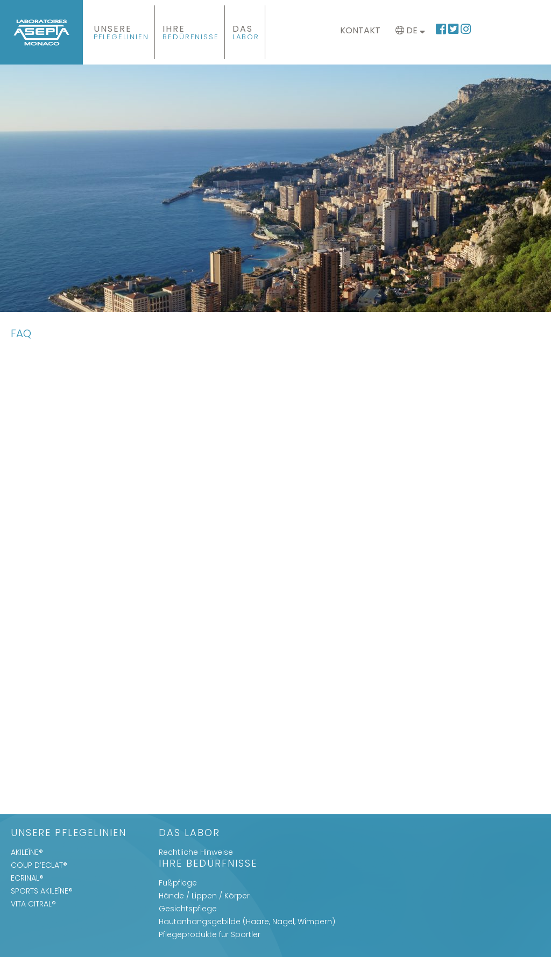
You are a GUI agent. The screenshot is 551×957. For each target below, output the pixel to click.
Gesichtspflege (188, 908)
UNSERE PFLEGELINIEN (68, 833)
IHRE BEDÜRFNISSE (208, 864)
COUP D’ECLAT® (39, 865)
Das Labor (189, 833)
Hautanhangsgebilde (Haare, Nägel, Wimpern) (247, 921)
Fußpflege (178, 882)
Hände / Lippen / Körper (204, 895)
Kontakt (360, 30)
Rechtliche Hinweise (196, 852)
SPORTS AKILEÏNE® (42, 890)
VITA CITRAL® (33, 903)
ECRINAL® (27, 878)
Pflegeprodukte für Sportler (209, 934)
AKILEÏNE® (27, 852)
